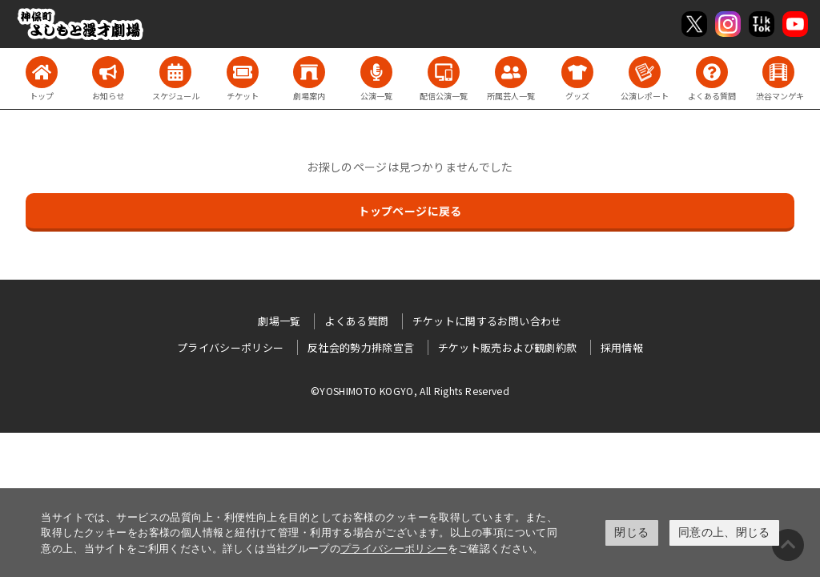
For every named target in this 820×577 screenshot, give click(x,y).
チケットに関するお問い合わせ (487, 321)
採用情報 (622, 347)
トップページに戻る (409, 211)
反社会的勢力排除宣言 (361, 347)
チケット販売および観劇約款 (507, 347)
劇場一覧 (279, 321)
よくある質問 (356, 321)
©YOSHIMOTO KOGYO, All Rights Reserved (410, 390)
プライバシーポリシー (394, 549)
